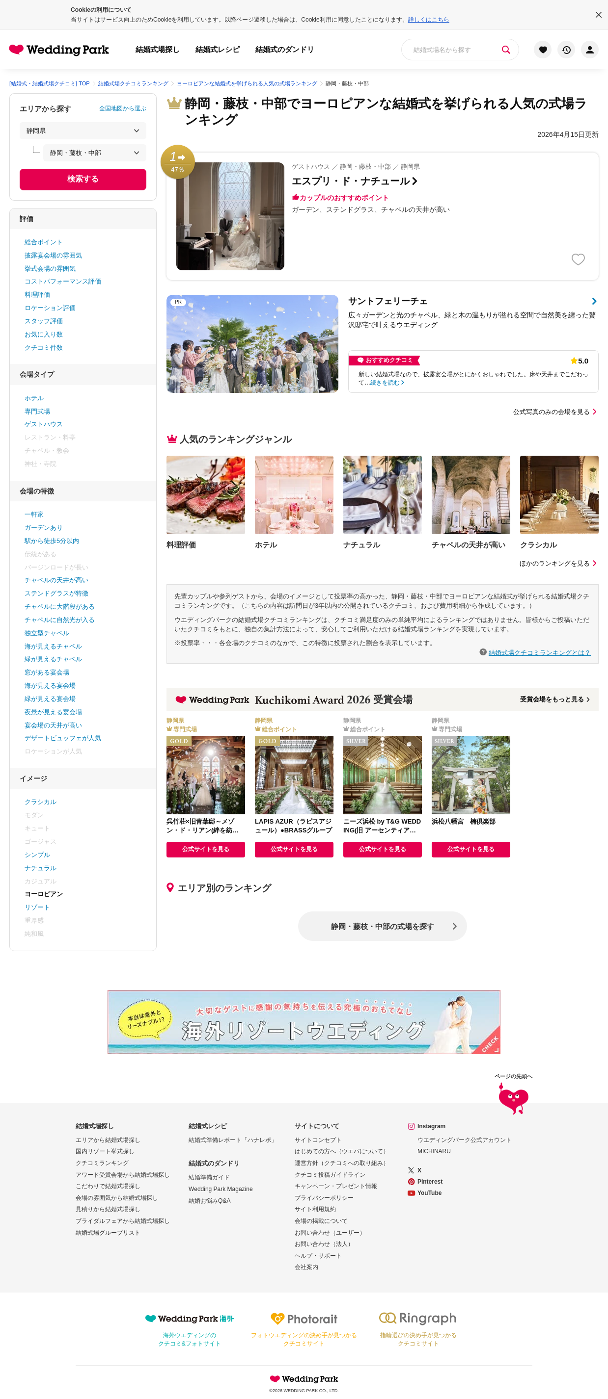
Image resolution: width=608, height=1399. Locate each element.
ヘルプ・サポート (318, 1255)
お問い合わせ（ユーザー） (330, 1232)
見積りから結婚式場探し (108, 1209)
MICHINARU (434, 1151)
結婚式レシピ (217, 49)
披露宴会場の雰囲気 (53, 255)
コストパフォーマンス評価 (63, 281)
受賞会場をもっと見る (555, 699)
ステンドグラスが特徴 (56, 593)
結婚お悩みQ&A (209, 1200)
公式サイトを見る (205, 849)
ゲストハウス (44, 424)
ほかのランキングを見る (559, 563)
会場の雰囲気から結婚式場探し (117, 1197)
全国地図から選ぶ (122, 108)
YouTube (429, 1193)
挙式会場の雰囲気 (50, 268)
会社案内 (306, 1267)
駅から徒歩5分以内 (52, 540)
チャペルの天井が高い (56, 580)
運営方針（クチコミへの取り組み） (342, 1163)
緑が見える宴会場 (50, 698)
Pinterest (429, 1181)
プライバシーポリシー (324, 1197)
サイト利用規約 (315, 1209)
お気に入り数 (44, 334)
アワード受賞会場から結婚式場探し (123, 1174)
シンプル (37, 854)
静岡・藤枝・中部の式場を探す (382, 926)
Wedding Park (304, 1379)
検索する (83, 179)
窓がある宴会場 (47, 672)
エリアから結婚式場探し (108, 1140)
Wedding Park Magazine (221, 1189)
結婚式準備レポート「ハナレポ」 (233, 1140)
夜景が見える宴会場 (53, 712)
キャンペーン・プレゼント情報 (336, 1186)
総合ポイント (44, 242)
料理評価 (37, 294)
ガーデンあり (44, 527)
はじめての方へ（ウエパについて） (342, 1151)
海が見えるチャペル (53, 646)
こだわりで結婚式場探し (108, 1186)
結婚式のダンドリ (284, 49)
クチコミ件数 (44, 347)
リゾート (37, 907)
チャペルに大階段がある (60, 606)
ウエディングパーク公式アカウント (464, 1140)
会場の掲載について (321, 1221)
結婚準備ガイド (209, 1177)
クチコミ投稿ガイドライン (330, 1174)
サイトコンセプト (318, 1140)
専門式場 (37, 411)
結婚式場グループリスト (108, 1232)
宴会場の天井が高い (53, 725)
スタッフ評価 (44, 321)
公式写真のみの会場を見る (556, 411)
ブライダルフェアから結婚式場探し (123, 1221)
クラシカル (40, 801)
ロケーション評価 (50, 307)
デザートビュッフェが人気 (63, 738)
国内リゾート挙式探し (105, 1151)
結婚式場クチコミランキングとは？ (540, 652)
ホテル (34, 398)
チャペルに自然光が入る (60, 619)
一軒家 (34, 514)
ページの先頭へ (513, 1095)
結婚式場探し (158, 49)
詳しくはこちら (428, 19)
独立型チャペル (47, 633)
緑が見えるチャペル (53, 659)
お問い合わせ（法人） (324, 1244)
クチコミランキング (102, 1163)
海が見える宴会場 (50, 685)
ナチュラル (40, 868)
